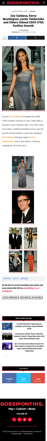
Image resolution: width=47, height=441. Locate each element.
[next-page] (6, 356)
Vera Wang (24, 297)
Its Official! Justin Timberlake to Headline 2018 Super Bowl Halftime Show (29, 326)
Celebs (32, 11)
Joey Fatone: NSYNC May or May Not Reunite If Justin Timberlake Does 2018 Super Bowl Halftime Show (29, 336)
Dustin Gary (24, 30)
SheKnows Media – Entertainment (22, 434)
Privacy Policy (32, 426)
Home (9, 426)
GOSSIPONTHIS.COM (19, 11)
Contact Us (23, 426)
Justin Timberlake (10, 297)
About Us (15, 426)
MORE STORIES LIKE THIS (24, 318)
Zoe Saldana (36, 297)
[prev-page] (3, 356)
